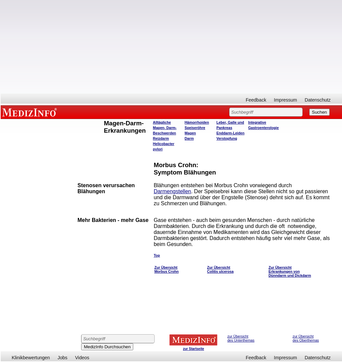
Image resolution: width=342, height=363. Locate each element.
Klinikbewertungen (31, 357)
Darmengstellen (172, 191)
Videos (82, 357)
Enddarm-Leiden (230, 133)
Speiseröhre (195, 128)
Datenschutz (318, 100)
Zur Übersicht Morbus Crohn (166, 269)
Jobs (62, 357)
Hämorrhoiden (197, 122)
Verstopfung (226, 138)
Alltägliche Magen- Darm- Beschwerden (165, 127)
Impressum (285, 100)
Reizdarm (161, 138)
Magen (190, 133)
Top (157, 255)
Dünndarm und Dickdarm (290, 275)
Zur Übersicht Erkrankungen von (284, 269)
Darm (189, 138)
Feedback (256, 100)
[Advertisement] (171, 47)
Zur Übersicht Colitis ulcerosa (220, 269)
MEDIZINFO (31, 112)
